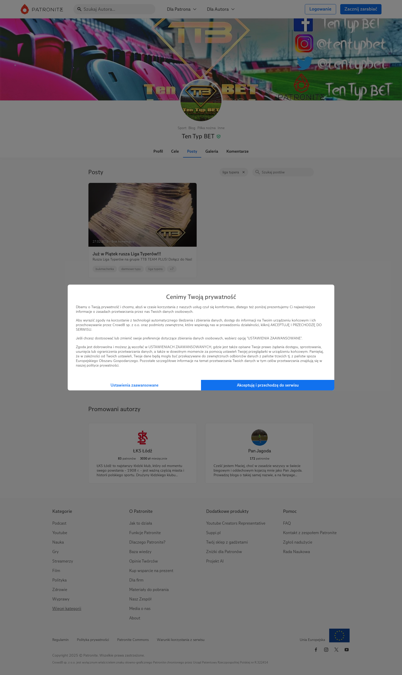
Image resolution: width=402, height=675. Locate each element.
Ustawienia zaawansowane (134, 385)
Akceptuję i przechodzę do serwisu (268, 385)
